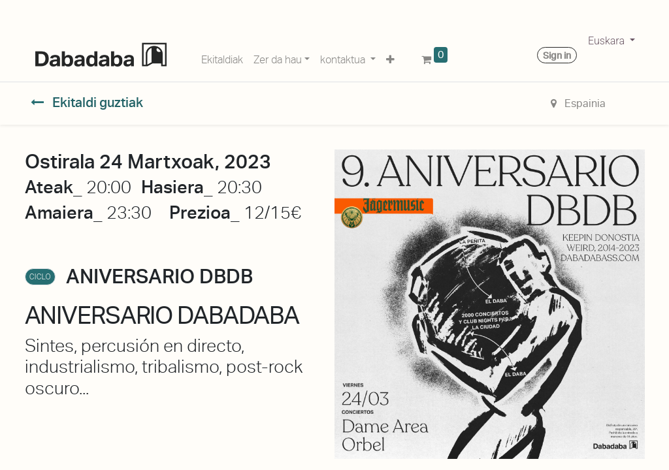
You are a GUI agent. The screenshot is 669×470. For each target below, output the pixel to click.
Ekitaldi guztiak (87, 102)
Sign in (557, 55)
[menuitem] (222, 57)
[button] (390, 57)
